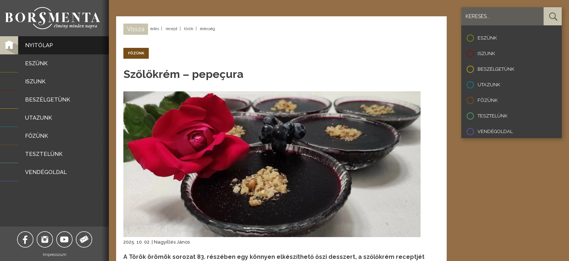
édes (154, 28)
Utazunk (489, 84)
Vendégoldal (495, 131)
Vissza (135, 29)
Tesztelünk (492, 116)
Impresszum (54, 254)
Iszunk (486, 53)
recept (171, 28)
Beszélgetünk (496, 69)
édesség (207, 28)
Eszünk (487, 38)
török (188, 28)
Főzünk (488, 100)
